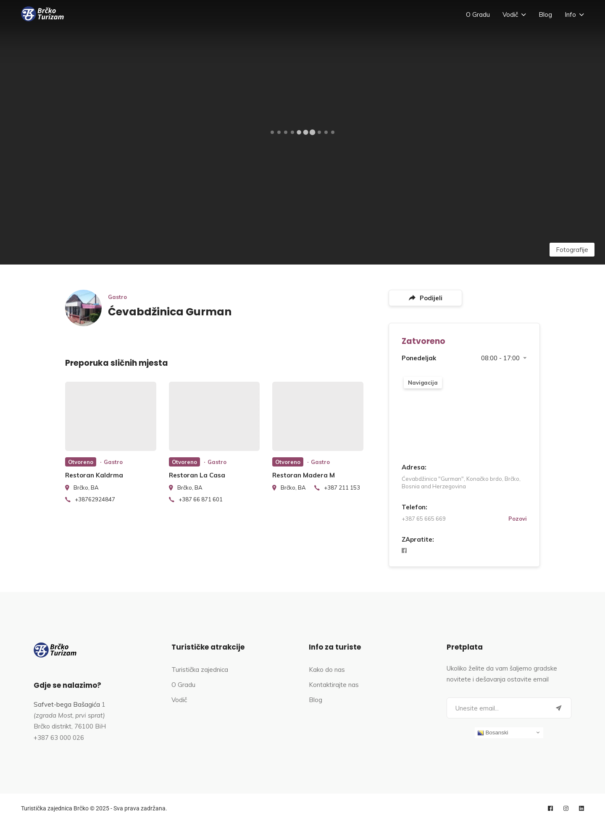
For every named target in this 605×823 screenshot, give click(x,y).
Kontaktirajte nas (334, 685)
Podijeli (425, 298)
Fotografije (572, 250)
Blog (545, 14)
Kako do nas (327, 670)
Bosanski (492, 732)
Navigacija (423, 382)
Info (570, 14)
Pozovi (517, 518)
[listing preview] (110, 416)
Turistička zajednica (199, 670)
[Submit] (558, 707)
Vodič (510, 14)
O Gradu (478, 14)
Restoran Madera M (303, 475)
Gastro (117, 297)
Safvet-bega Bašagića (67, 704)
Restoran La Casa (197, 475)
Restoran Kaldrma (94, 475)
